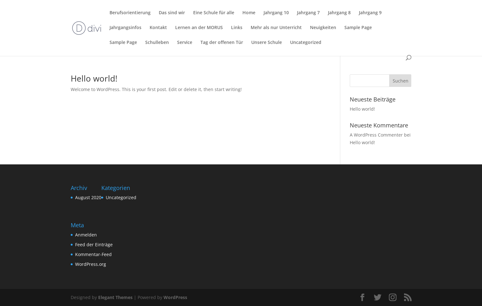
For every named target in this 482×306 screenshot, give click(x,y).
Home (248, 12)
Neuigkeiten (323, 27)
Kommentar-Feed (93, 254)
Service (184, 42)
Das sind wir (172, 12)
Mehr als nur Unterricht (276, 27)
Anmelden (86, 235)
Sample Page (358, 27)
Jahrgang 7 (308, 12)
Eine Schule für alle (213, 12)
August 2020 (88, 197)
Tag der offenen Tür (221, 42)
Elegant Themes (115, 297)
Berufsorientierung (130, 12)
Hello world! (94, 78)
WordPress (175, 297)
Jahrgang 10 (276, 12)
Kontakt (158, 27)
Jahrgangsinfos (125, 27)
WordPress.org (90, 264)
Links (236, 27)
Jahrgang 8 (339, 12)
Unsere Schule (266, 42)
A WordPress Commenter (376, 135)
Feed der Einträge (94, 245)
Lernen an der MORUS (199, 27)
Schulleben (157, 42)
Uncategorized (305, 42)
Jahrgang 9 (370, 12)
